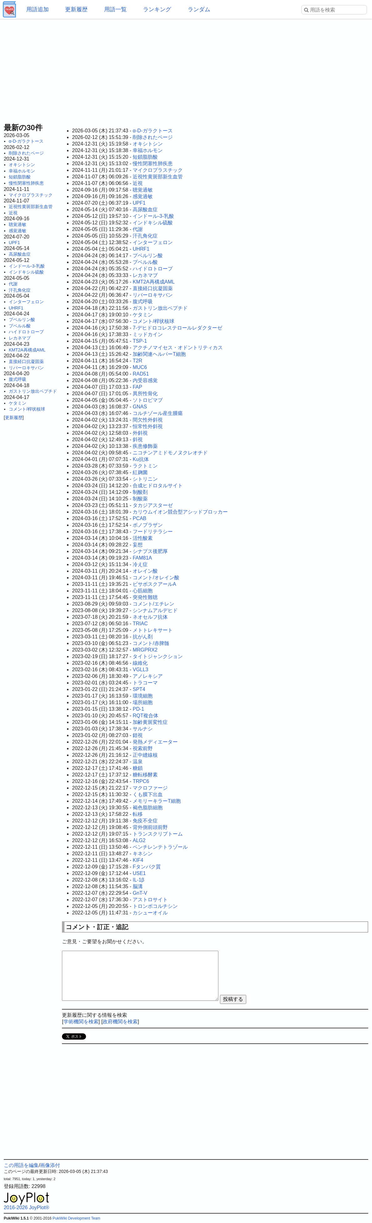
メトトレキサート (153, 630)
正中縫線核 (145, 755)
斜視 (138, 439)
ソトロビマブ (148, 400)
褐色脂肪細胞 (148, 807)
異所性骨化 (145, 393)
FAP (137, 387)
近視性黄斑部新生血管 (31, 206)
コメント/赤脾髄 (151, 643)
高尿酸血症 (20, 254)
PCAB (139, 518)
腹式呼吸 (17, 379)
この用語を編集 (21, 1165)
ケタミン (17, 403)
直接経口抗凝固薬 (26, 361)
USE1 (139, 873)
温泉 (138, 761)
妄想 (138, 544)
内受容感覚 (145, 380)
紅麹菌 (140, 472)
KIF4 (138, 860)
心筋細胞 (143, 590)
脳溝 (138, 886)
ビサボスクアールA (154, 584)
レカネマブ (20, 337)
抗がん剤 (143, 636)
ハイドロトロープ (26, 331)
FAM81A (142, 557)
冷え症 (140, 564)
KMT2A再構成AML (27, 349)
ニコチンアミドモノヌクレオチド (170, 452)
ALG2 (139, 840)
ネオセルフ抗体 (150, 617)
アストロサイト (150, 899)
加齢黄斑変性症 (150, 722)
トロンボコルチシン (155, 906)
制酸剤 (140, 492)
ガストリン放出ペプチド (33, 391)
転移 (138, 814)
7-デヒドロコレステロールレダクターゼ (177, 327)
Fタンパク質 (147, 866)
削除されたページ (26, 153)
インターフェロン (26, 301)
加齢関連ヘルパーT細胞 (159, 354)
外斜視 (140, 433)
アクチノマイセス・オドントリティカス (178, 347)
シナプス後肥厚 (150, 551)
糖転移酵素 (145, 774)
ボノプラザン (148, 525)
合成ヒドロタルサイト (158, 485)
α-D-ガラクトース (26, 141)
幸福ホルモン (22, 170)
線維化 (140, 663)
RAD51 (141, 373)
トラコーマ (145, 682)
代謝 (13, 283)
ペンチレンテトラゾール (160, 847)
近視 (13, 212)
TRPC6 (141, 781)
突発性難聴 (145, 597)
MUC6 (140, 367)
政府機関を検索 (120, 1021)
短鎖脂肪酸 (20, 176)
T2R (137, 360)
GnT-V (140, 893)
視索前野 (143, 748)
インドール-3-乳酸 (27, 266)
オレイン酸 (145, 571)
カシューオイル (150, 912)
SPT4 (139, 689)
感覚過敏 (17, 230)
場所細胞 (143, 702)
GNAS (140, 406)
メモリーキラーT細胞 (157, 801)
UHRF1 (16, 307)
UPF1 (14, 242)
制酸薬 (140, 498)
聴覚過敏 (17, 224)
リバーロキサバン (26, 367)
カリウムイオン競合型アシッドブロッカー (180, 511)
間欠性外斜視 (148, 419)
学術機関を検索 (81, 1021)
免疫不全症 (145, 820)
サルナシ (143, 728)
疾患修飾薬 (145, 446)
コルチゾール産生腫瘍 (158, 413)
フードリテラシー (153, 531)
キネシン (143, 853)
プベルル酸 (20, 325)
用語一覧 (115, 9)
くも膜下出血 (148, 794)
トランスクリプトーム (158, 834)
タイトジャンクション (158, 656)
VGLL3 (140, 669)
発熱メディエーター (155, 742)
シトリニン (145, 479)
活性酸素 (143, 538)
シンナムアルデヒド (155, 610)
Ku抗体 (141, 459)
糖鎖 (138, 768)
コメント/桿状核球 (27, 409)
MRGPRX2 (145, 649)
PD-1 (138, 709)
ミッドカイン (148, 334)
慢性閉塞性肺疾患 (26, 183)
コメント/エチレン (153, 603)
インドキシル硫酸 (26, 271)
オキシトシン (22, 164)
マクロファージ (150, 788)
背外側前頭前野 (150, 827)
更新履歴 (76, 9)
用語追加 (37, 9)
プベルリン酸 (22, 319)
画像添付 (50, 1165)
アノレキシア (148, 676)
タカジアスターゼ (153, 505)
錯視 (138, 735)
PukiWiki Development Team (76, 1218)
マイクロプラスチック (31, 194)
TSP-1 (140, 341)
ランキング (157, 9)
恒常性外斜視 (148, 426)
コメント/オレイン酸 (156, 577)
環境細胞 (143, 695)
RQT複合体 (145, 715)
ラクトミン (145, 465)
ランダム (199, 9)
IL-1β (138, 880)
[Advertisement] (186, 69)
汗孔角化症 (20, 290)
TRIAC (140, 623)
